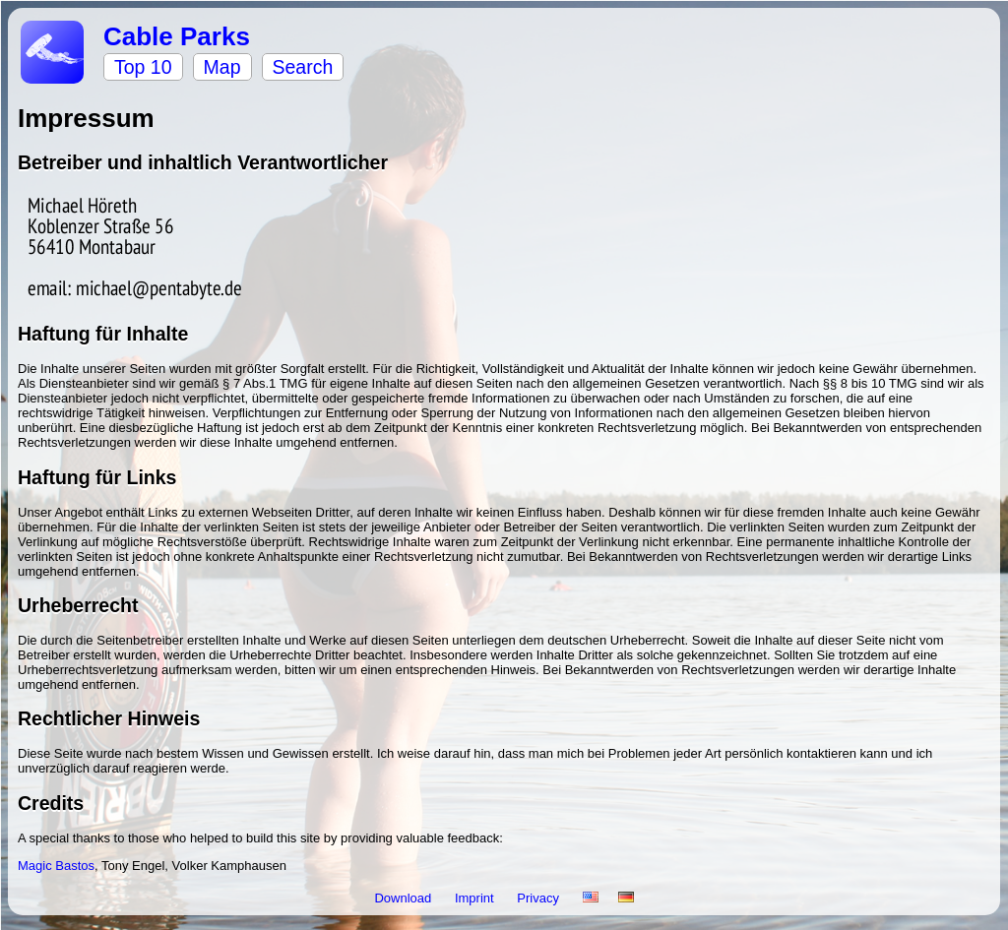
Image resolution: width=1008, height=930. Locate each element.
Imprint (476, 898)
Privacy (539, 898)
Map (222, 67)
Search (303, 67)
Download (404, 898)
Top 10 (143, 67)
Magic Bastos (56, 865)
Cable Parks (176, 36)
